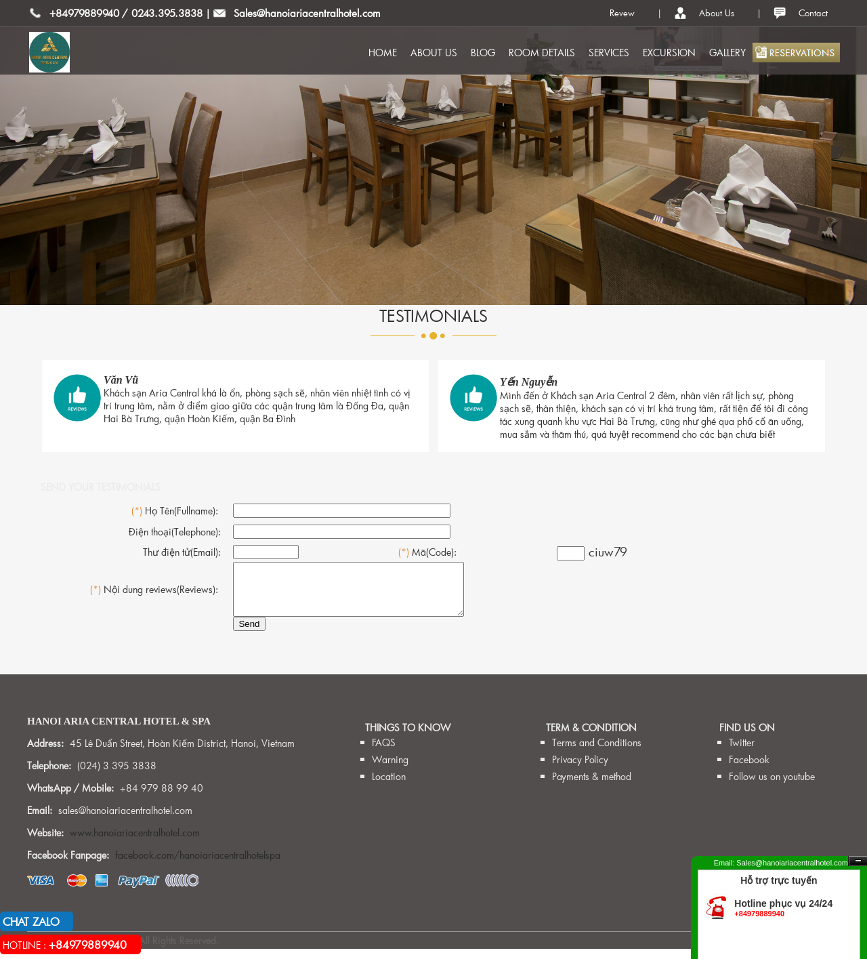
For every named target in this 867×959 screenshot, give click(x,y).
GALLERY (727, 52)
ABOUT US (433, 52)
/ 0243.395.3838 (162, 13)
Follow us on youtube (772, 786)
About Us (716, 13)
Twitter (742, 752)
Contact (813, 13)
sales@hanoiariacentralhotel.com (125, 820)
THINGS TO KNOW (407, 737)
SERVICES (609, 52)
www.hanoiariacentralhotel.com (135, 842)
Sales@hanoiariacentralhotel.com (307, 13)
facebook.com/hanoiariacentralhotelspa (197, 865)
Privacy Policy (580, 769)
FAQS (384, 752)
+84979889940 (84, 13)
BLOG (483, 52)
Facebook (749, 769)
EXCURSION (669, 52)
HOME (382, 52)
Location (389, 786)
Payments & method (591, 786)
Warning (390, 769)
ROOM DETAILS (542, 52)
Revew (622, 13)
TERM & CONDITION (591, 737)
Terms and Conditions (596, 752)
